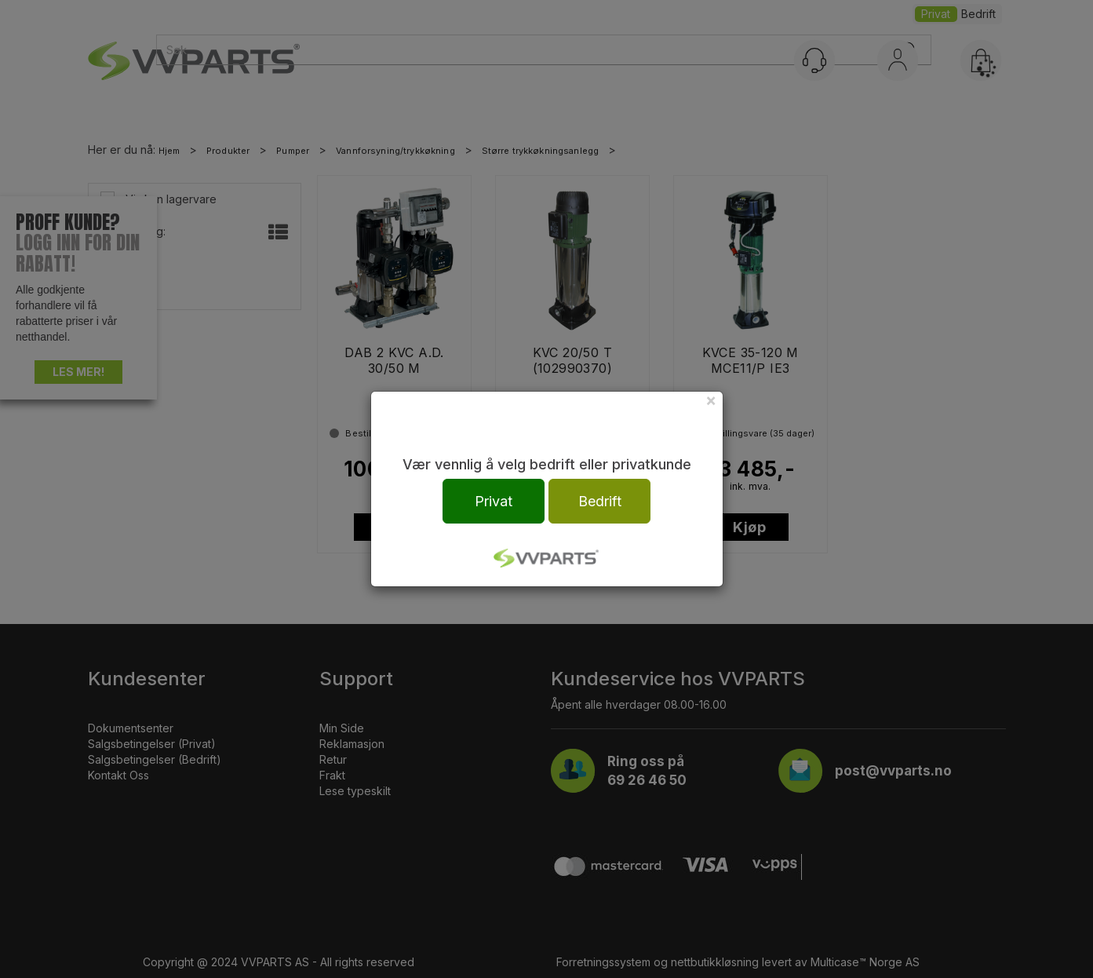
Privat (493, 501)
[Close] (710, 400)
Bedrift (599, 501)
